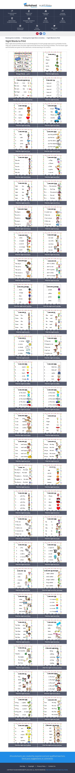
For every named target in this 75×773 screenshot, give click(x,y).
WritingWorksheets (37, 27)
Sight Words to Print (52, 38)
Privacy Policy (41, 766)
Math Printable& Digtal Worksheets (12, 20)
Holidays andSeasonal (29, 12)
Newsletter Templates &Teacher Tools (29, 20)
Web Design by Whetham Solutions (57, 770)
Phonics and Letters (46, 20)
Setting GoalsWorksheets (20, 27)
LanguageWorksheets (63, 12)
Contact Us (51, 766)
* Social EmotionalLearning (12, 12)
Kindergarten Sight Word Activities (33, 38)
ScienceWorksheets (63, 20)
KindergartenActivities (46, 12)
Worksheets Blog (54, 27)
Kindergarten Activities (12, 38)
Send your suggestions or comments (37, 758)
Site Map (22, 766)
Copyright (31, 766)
